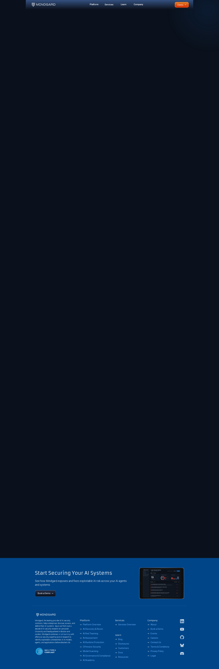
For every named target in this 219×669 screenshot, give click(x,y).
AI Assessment (90, 638)
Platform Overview (92, 624)
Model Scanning (90, 651)
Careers (154, 638)
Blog (120, 639)
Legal (153, 656)
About (153, 624)
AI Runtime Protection (93, 642)
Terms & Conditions (160, 647)
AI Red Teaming (90, 633)
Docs (120, 652)
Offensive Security (92, 647)
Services (109, 4)
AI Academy (89, 660)
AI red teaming (64, 634)
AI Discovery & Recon (93, 629)
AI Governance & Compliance (97, 656)
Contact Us (156, 642)
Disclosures (123, 644)
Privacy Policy (157, 651)
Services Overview (127, 624)
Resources (123, 657)
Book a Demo (157, 629)
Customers (123, 648)
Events (154, 633)
